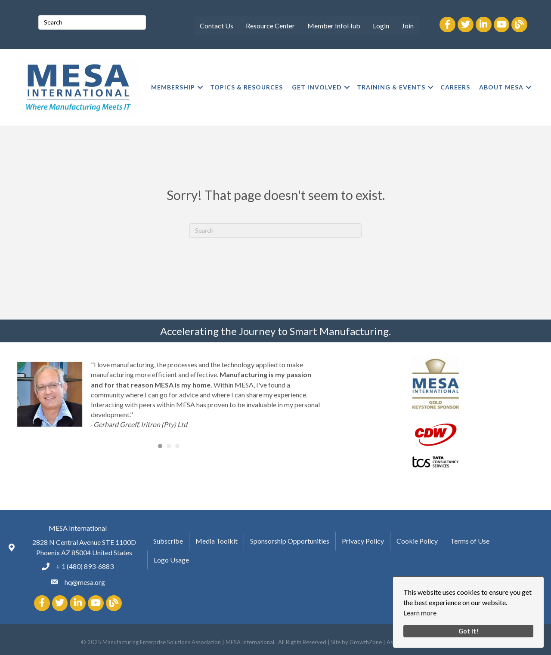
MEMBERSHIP (173, 87)
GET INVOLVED (317, 87)
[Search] (275, 230)
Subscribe (168, 541)
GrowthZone (366, 642)
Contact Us (216, 26)
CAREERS (455, 87)
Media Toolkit (216, 541)
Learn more (419, 613)
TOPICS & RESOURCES (246, 87)
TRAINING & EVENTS (391, 87)
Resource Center (270, 26)
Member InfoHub (333, 26)
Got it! (468, 631)
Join (408, 26)
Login (381, 26)
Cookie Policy (417, 541)
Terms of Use (469, 541)
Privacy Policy (363, 541)
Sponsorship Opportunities (289, 541)
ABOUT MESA (501, 87)
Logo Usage (171, 560)
